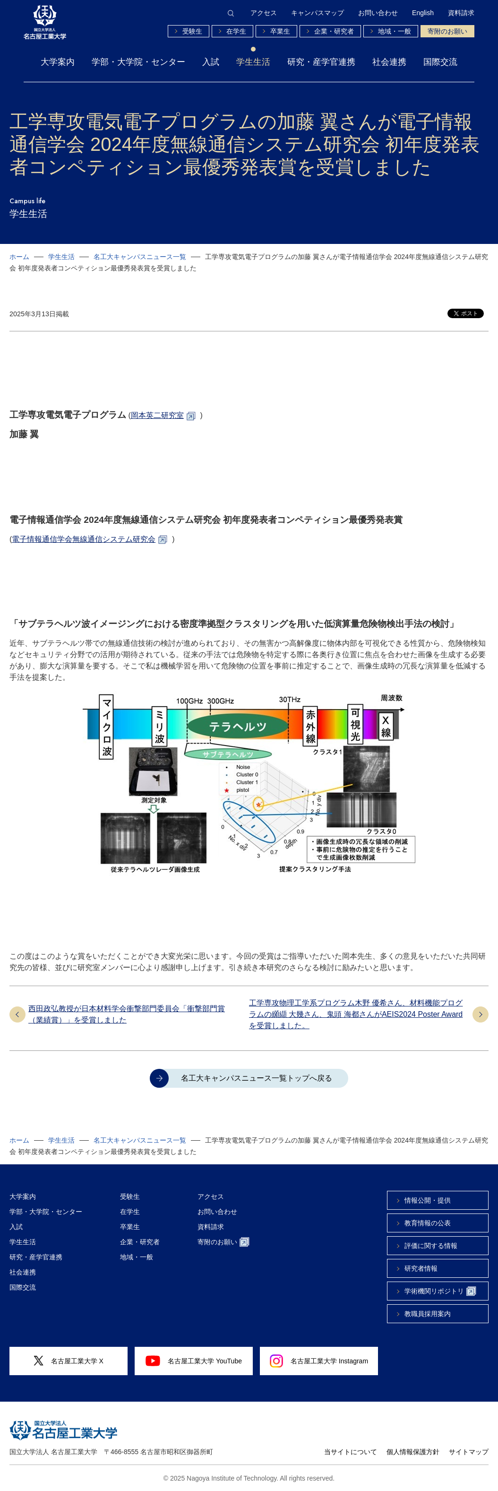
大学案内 (58, 62)
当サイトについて (350, 1452)
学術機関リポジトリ (440, 1291)
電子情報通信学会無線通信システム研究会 (83, 539)
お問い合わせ (378, 12)
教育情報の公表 (427, 1223)
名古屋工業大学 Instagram (319, 1361)
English (423, 12)
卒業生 (280, 31)
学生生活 (253, 62)
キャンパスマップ (317, 12)
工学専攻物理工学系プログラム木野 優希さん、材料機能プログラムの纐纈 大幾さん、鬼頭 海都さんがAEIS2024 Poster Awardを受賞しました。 (356, 1014)
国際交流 (440, 62)
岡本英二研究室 (157, 415)
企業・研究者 (334, 31)
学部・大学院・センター (138, 62)
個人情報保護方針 (412, 1452)
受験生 (192, 31)
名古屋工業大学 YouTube (194, 1360)
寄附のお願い (447, 31)
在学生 (236, 31)
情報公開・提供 (427, 1200)
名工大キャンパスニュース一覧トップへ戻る (256, 1078)
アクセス (263, 12)
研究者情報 (421, 1268)
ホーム (19, 256)
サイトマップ (469, 1452)
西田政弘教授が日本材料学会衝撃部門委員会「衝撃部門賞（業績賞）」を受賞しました (126, 1014)
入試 (210, 62)
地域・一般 (394, 31)
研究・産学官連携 (321, 62)
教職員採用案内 (427, 1314)
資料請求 (461, 12)
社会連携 (389, 62)
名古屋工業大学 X (68, 1361)
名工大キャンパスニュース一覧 (140, 256)
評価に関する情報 (430, 1245)
